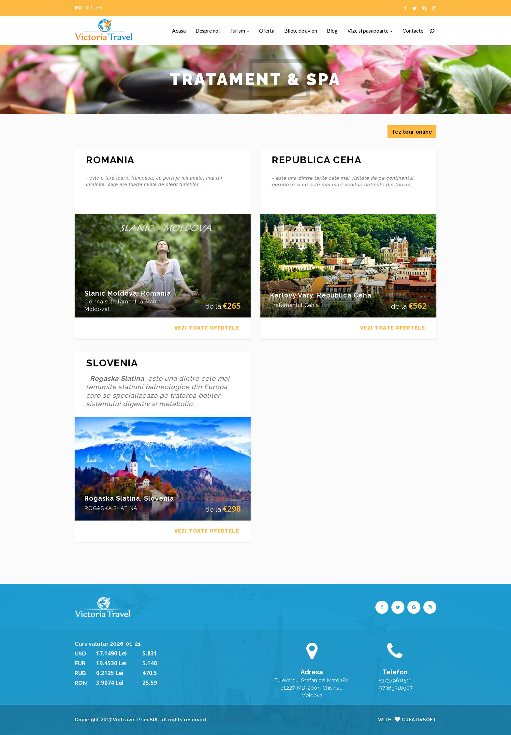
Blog (335, 30)
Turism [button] (239, 30)
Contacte (415, 30)
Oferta (269, 30)
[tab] (163, 301)
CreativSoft (419, 720)
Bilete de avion (303, 30)
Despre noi (210, 30)
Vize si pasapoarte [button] (370, 30)
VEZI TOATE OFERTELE (207, 328)
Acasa (181, 30)
